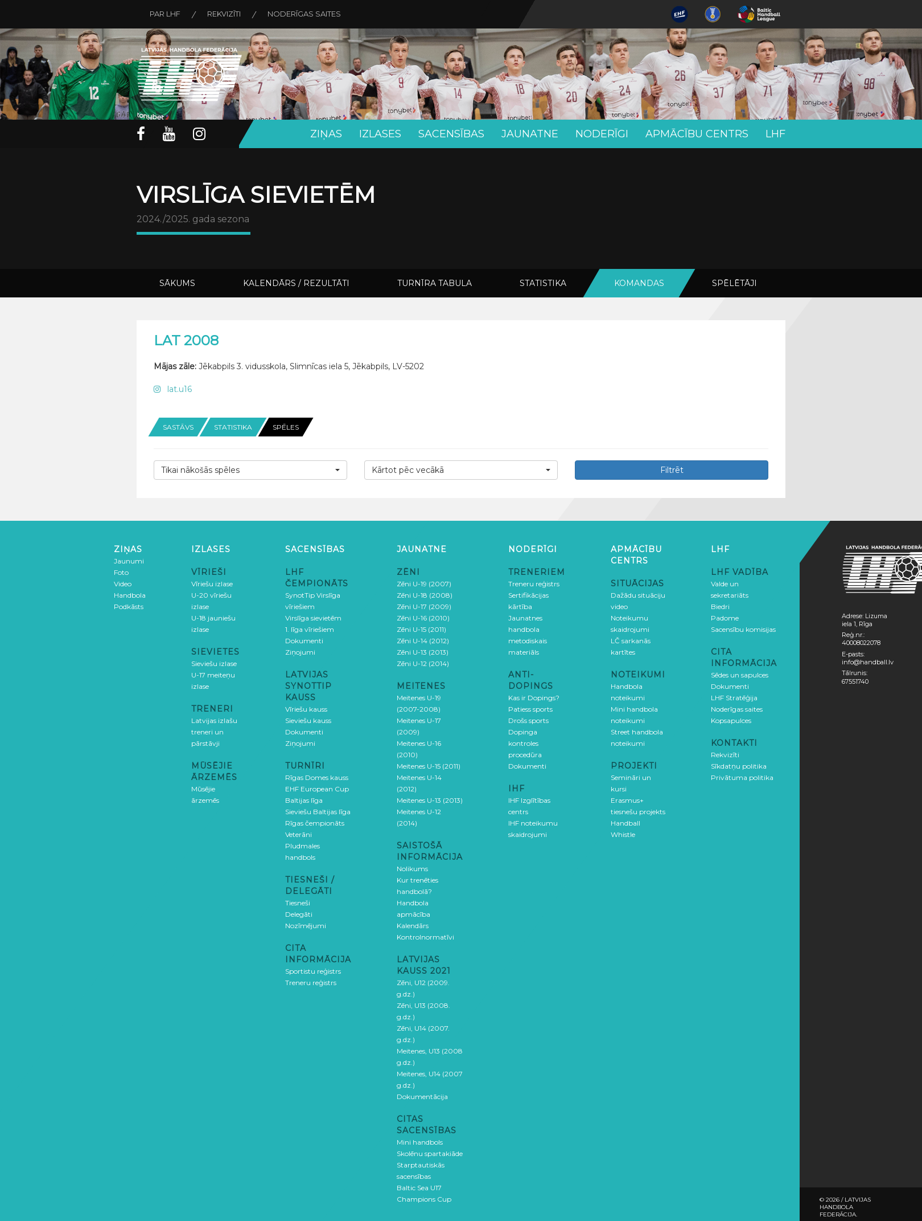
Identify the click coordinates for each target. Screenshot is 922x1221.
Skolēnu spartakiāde (430, 1153)
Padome (725, 617)
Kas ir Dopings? (533, 697)
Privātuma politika (742, 777)
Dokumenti (304, 640)
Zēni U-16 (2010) (423, 617)
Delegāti (298, 913)
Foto (121, 571)
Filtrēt (672, 469)
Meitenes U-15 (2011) (428, 765)
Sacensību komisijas (743, 628)
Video (122, 583)
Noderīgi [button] (601, 134)
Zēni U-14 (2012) (423, 640)
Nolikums (412, 868)
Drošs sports (528, 720)
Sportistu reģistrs (313, 970)
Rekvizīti (227, 14)
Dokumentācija (422, 1096)
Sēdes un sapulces (739, 674)
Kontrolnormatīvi (425, 936)
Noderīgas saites (308, 14)
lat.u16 (173, 389)
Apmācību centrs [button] (696, 134)
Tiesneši (297, 902)
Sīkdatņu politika (739, 765)
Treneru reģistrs (310, 982)
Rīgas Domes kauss (316, 777)
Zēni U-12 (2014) (423, 663)
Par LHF (166, 14)
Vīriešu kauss (306, 708)
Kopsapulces (731, 720)
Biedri (720, 606)
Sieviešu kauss (308, 720)
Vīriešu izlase (212, 583)
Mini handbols (420, 1141)
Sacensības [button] (451, 134)
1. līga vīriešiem (309, 628)
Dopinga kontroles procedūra (525, 742)
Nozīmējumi (305, 925)
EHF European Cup (317, 788)
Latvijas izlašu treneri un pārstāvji (214, 731)
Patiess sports (530, 708)
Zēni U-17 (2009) (424, 606)
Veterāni (298, 834)
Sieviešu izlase (214, 663)
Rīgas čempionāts (314, 822)
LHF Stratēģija (734, 697)
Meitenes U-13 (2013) (430, 799)
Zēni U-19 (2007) (424, 583)
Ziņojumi (300, 651)
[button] (250, 469)
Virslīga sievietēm (313, 617)
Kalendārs (413, 925)
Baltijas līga (304, 799)
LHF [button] (775, 134)
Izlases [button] (380, 134)
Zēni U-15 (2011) (421, 628)
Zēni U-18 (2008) (424, 594)
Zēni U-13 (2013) (422, 651)
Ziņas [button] (326, 134)
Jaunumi (129, 560)
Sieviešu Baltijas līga (318, 811)
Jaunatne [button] (529, 134)
